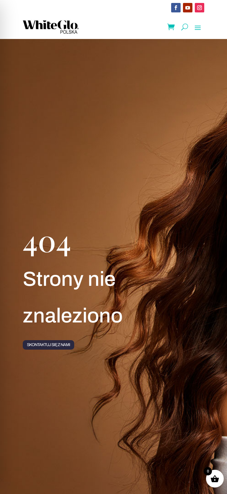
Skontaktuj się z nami (48, 345)
